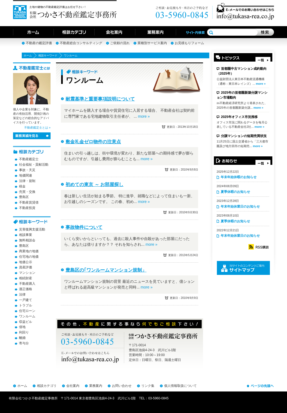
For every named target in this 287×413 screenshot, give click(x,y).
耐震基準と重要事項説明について (100, 99)
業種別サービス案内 (152, 43)
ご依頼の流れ (120, 43)
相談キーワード (47, 55)
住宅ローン (27, 311)
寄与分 (24, 343)
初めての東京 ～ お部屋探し (94, 184)
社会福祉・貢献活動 (33, 164)
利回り (24, 332)
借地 (22, 327)
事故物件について (83, 227)
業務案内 (95, 386)
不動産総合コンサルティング (81, 43)
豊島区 (24, 197)
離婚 (22, 338)
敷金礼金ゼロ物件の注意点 (93, 141)
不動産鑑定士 (29, 159)
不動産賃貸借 (29, 202)
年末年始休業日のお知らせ (240, 206)
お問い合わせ (122, 386)
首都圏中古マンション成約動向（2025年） (242, 71)
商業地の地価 (29, 251)
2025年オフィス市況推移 (239, 117)
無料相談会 (27, 240)
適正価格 (25, 289)
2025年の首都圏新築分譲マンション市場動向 (242, 95)
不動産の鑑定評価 (39, 43)
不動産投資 (27, 208)
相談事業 (25, 235)
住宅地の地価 (29, 257)
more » (261, 83)
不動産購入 (27, 284)
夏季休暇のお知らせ (235, 192)
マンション (27, 273)
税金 (22, 186)
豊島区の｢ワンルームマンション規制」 (105, 270)
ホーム (28, 55)
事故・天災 (27, 170)
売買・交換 (27, 192)
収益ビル (25, 322)
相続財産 (25, 278)
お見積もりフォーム (189, 43)
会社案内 (72, 386)
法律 (22, 294)
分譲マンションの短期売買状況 (244, 136)
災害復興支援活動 (32, 229)
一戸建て (25, 300)
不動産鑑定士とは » (37, 127)
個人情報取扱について (180, 386)
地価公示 (25, 262)
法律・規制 (27, 181)
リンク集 (147, 386)
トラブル (25, 305)
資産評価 (25, 267)
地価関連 (25, 175)
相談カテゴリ (47, 386)
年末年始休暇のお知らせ (239, 177)
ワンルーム (27, 316)
